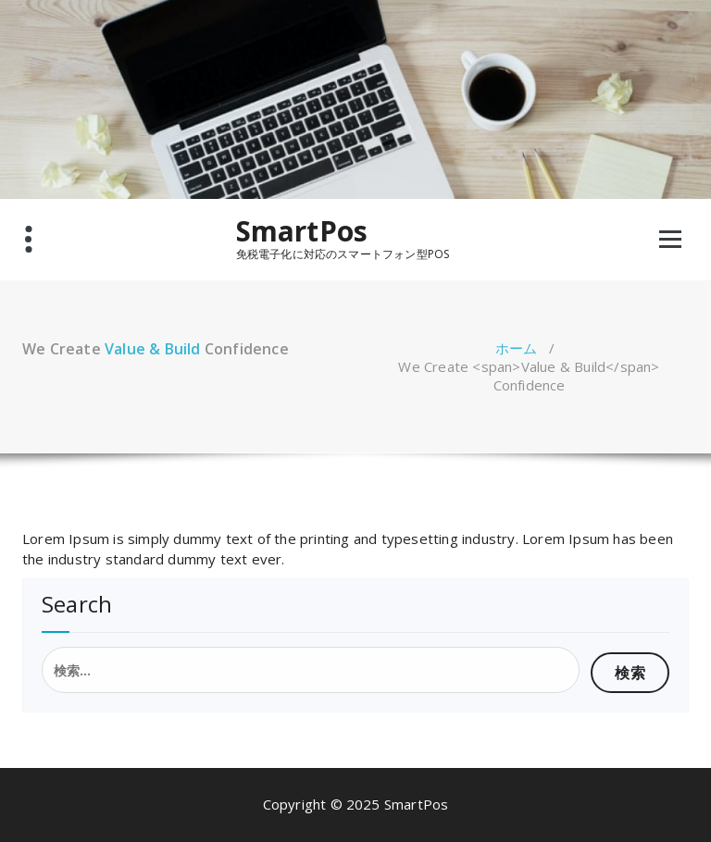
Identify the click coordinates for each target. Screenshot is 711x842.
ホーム (516, 348)
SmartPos (302, 231)
